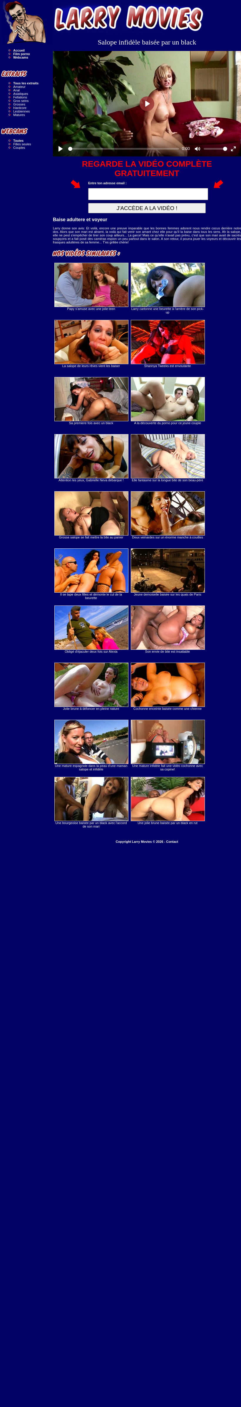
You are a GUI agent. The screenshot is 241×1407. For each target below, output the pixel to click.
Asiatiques (20, 93)
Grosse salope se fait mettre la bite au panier (91, 515)
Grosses (19, 104)
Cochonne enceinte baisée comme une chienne (167, 686)
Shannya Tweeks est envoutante (167, 344)
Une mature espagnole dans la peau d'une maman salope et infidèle (91, 745)
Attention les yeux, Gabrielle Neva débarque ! (91, 458)
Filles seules (22, 144)
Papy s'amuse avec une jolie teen (91, 287)
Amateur (19, 86)
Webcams (20, 57)
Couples (19, 147)
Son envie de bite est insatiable (167, 629)
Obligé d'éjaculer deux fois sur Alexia (91, 629)
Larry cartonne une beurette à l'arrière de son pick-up (167, 288)
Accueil (19, 50)
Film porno (21, 54)
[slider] (123, 149)
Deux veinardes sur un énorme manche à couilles (167, 515)
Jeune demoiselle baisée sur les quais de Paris (167, 572)
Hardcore (19, 108)
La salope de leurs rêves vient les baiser (91, 344)
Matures (19, 115)
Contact (172, 841)
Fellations (20, 97)
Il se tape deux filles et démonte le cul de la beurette (91, 574)
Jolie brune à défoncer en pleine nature (91, 686)
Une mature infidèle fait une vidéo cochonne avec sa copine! (167, 745)
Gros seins (21, 101)
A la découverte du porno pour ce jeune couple (167, 401)
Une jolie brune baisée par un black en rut (167, 801)
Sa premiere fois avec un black (91, 401)
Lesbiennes (21, 111)
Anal (16, 90)
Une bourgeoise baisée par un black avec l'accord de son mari (91, 802)
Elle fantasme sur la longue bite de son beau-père (167, 458)
